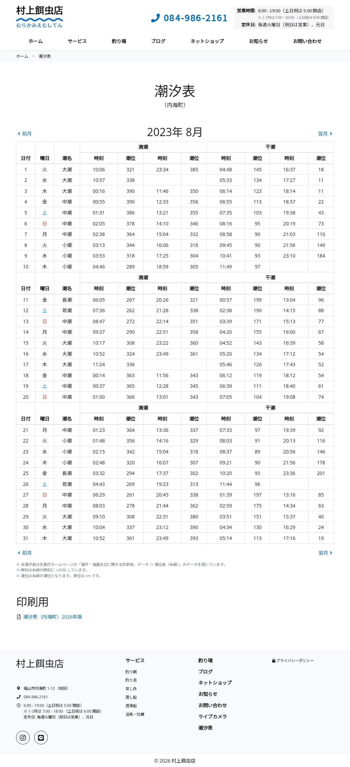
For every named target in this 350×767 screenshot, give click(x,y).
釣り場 (119, 41)
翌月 (326, 133)
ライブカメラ (212, 716)
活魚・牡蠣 (134, 714)
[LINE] (41, 737)
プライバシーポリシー (295, 660)
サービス (77, 41)
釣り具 (131, 680)
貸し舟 (131, 688)
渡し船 (131, 697)
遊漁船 (131, 705)
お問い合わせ (307, 41)
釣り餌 (131, 671)
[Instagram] (23, 737)
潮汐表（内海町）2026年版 (52, 616)
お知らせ (258, 41)
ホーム (35, 41)
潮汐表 (205, 728)
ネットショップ (207, 41)
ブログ (158, 41)
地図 (62, 688)
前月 (24, 133)
